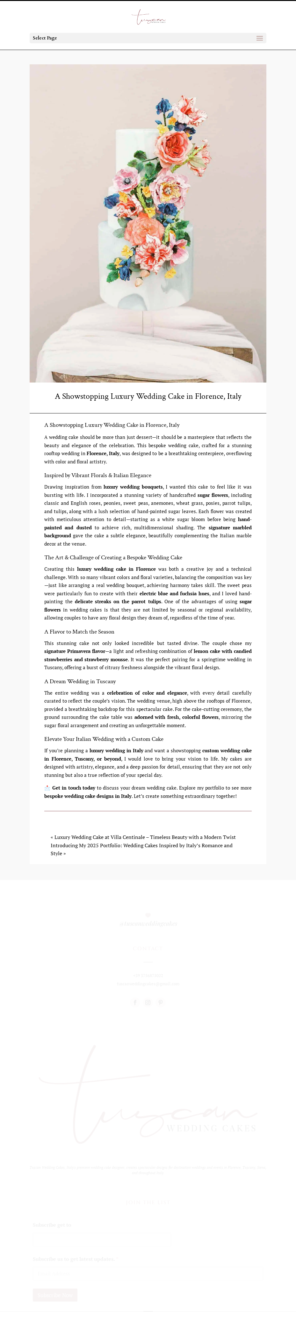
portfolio (214, 787)
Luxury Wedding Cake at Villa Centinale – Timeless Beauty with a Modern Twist (145, 837)
